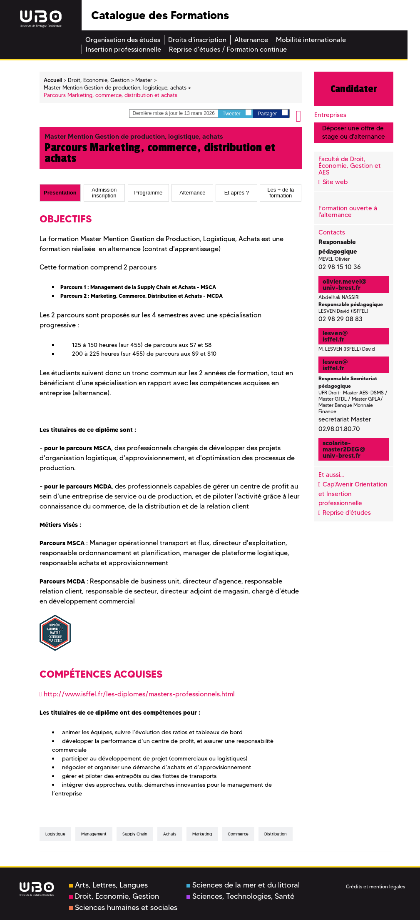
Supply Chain (134, 834)
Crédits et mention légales (375, 886)
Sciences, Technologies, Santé (240, 896)
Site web (335, 182)
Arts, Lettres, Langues (108, 885)
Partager (273, 113)
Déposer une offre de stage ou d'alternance (353, 132)
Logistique (55, 834)
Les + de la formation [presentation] (280, 193)
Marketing (202, 834)
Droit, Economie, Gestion (114, 896)
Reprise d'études (347, 512)
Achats (169, 834)
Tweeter (237, 113)
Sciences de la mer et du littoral (243, 885)
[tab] (60, 193)
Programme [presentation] (148, 193)
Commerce (238, 834)
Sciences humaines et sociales (123, 907)
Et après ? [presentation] (236, 193)
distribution (275, 834)
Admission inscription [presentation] (104, 193)
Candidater (354, 88)
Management (94, 834)
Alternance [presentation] (192, 193)
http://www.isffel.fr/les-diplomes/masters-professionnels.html (139, 694)
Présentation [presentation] (60, 193)
